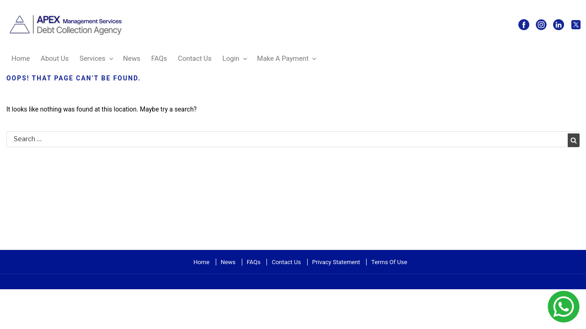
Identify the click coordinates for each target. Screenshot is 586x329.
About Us (55, 58)
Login (236, 58)
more (7, 283)
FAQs (159, 58)
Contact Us (195, 58)
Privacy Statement (336, 262)
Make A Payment (287, 58)
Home (20, 58)
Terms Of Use (389, 262)
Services (97, 58)
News (131, 58)
